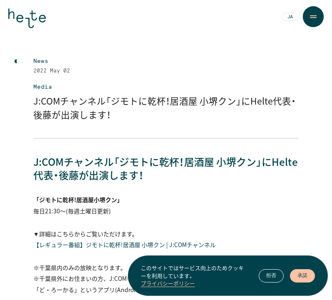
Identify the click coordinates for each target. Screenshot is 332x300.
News (40, 61)
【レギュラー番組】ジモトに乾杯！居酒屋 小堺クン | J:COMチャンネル (124, 244)
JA (290, 17)
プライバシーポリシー (168, 283)
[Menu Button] (313, 16)
